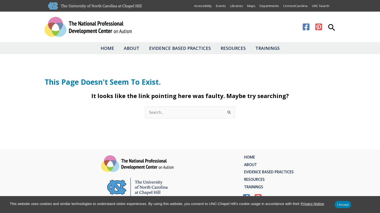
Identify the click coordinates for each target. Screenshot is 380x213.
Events (220, 6)
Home (97, 48)
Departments (268, 6)
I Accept (343, 204)
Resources (238, 48)
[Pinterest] (318, 27)
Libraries (235, 6)
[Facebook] (306, 27)
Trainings (277, 48)
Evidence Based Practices (180, 48)
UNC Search (320, 6)
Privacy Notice (312, 204)
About (127, 48)
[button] (331, 28)
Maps (250, 6)
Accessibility (202, 6)
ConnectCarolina (295, 6)
